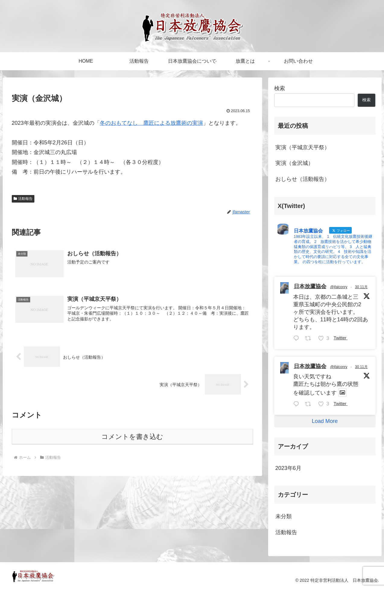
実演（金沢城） (294, 163)
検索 (279, 88)
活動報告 (23, 199)
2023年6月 (288, 468)
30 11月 (361, 287)
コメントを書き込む (132, 436)
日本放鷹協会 (310, 286)
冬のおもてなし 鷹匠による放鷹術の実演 (151, 123)
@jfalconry (339, 287)
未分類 (283, 516)
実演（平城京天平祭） (302, 147)
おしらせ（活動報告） (302, 179)
